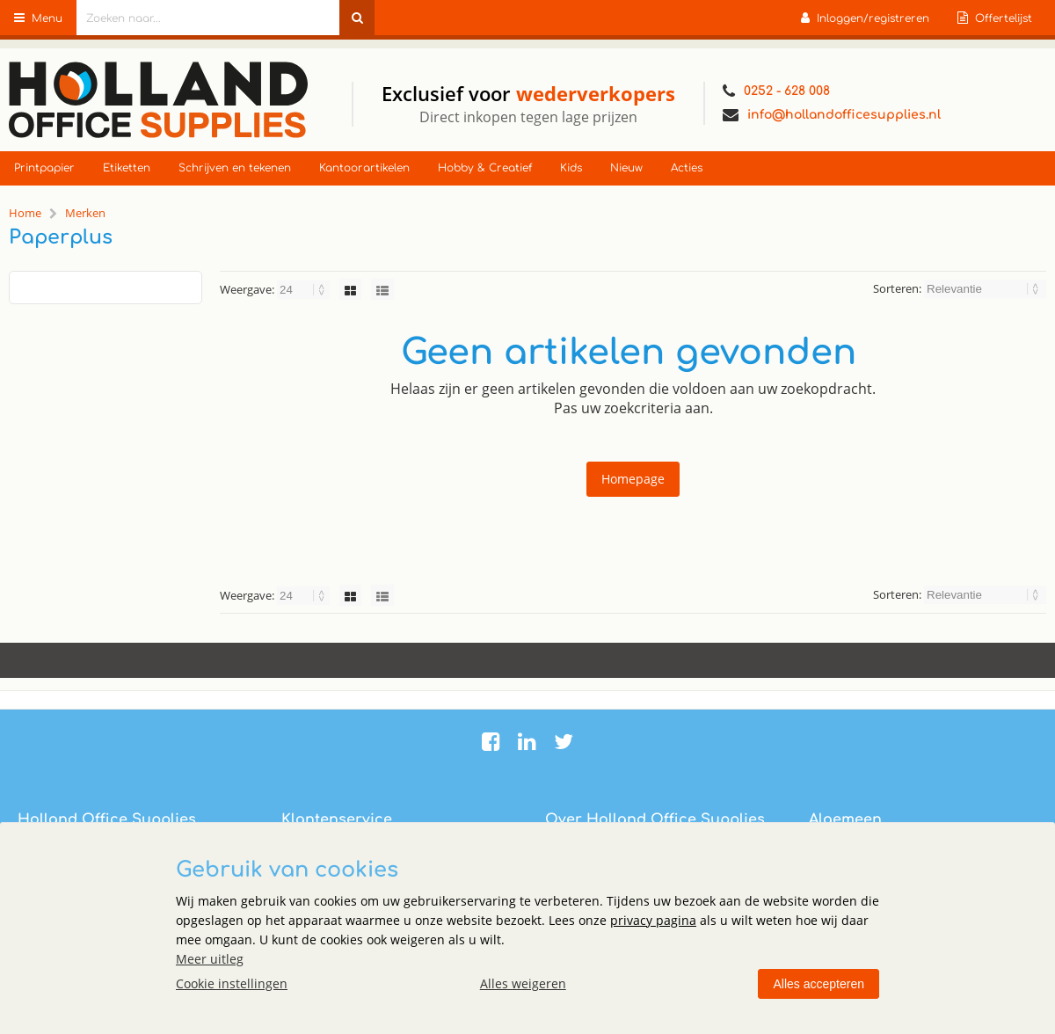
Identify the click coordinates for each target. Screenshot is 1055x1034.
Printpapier (44, 168)
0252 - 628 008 (776, 91)
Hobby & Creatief (485, 168)
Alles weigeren (523, 983)
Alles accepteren (818, 984)
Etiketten (126, 168)
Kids (571, 168)
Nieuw (626, 168)
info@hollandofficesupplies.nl (832, 115)
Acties (686, 168)
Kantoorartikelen (364, 168)
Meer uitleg (210, 958)
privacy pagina (653, 920)
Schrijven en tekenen (234, 168)
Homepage (633, 478)
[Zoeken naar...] (357, 17)
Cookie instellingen (231, 983)
